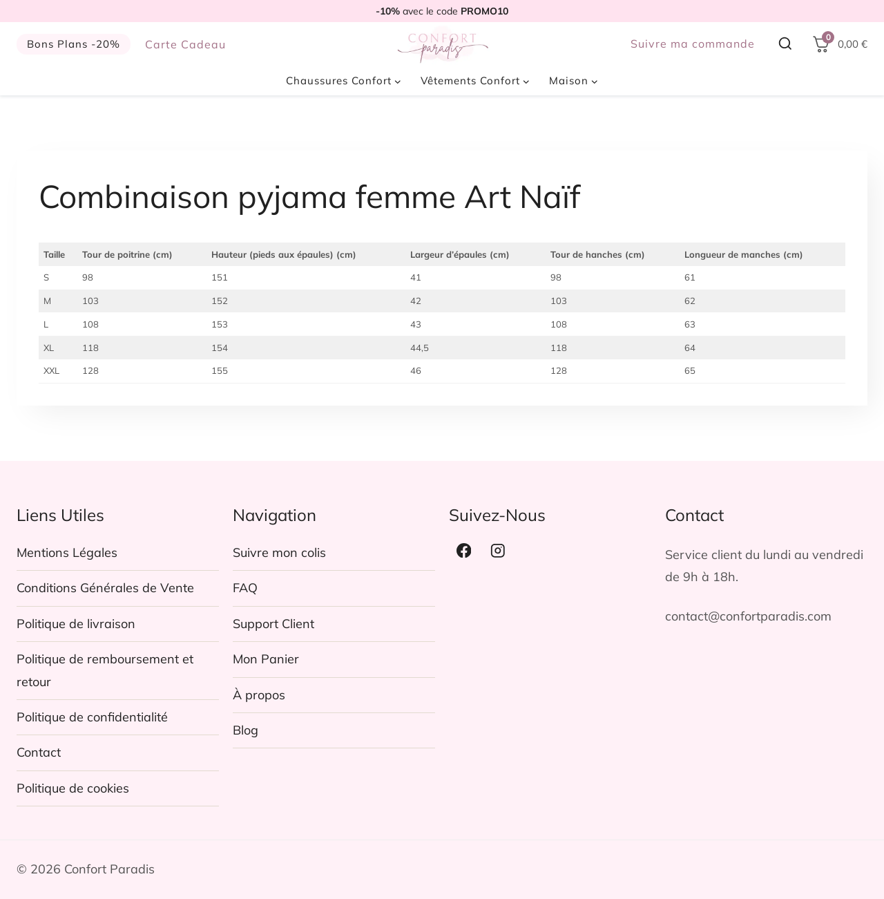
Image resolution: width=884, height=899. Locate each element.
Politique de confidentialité (92, 717)
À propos (259, 695)
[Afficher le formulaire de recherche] (785, 44)
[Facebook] (464, 550)
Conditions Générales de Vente (105, 588)
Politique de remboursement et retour (105, 670)
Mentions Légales (67, 552)
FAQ (245, 588)
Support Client (273, 624)
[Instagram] (498, 550)
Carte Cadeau (185, 44)
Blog (245, 730)
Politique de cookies (73, 788)
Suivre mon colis (279, 552)
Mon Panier (266, 659)
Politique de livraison (76, 624)
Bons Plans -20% (73, 43)
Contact (39, 752)
